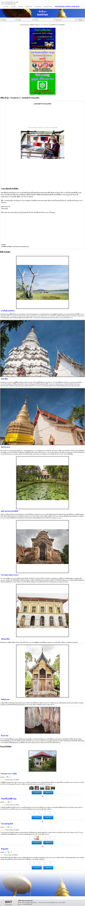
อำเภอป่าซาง (15, 98)
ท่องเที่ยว (13, 6)
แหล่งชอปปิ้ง (38, 6)
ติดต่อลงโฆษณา (48, 6)
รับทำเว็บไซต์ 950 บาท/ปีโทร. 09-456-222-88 (9, 2)
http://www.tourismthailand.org (21, 246)
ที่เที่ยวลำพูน (4, 98)
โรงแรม (20, 6)
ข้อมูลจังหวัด (28, 6)
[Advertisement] (42, 116)
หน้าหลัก (6, 6)
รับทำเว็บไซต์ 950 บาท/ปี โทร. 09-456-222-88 (67, 6)
